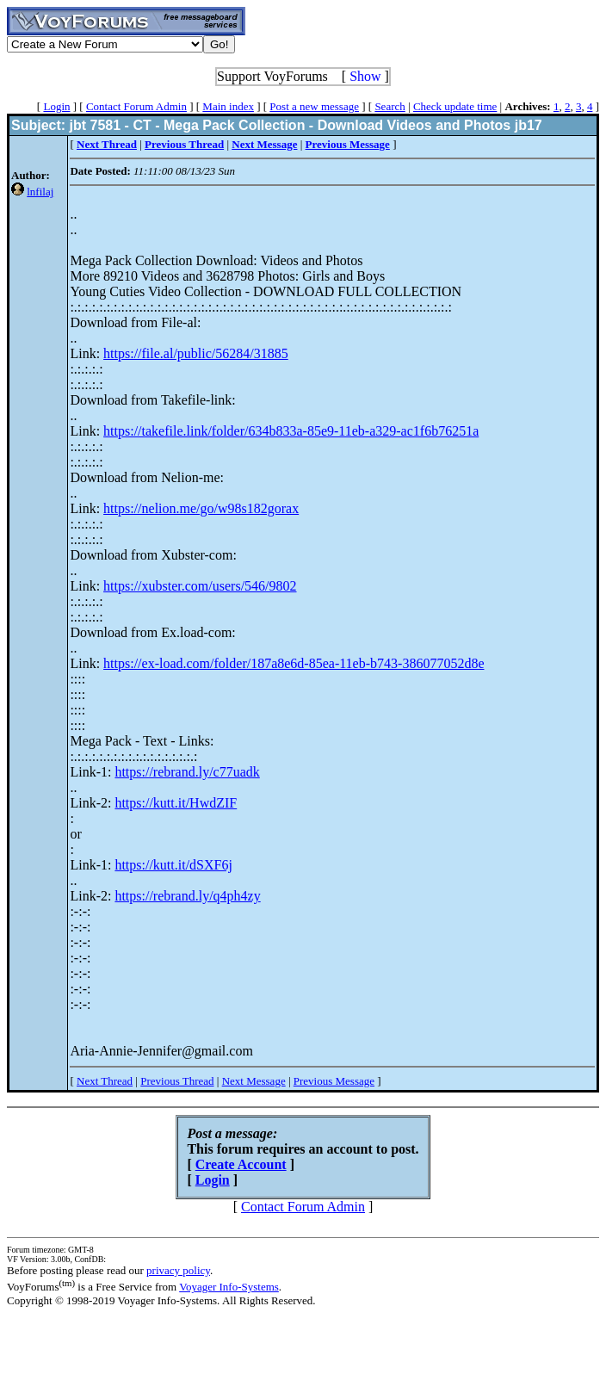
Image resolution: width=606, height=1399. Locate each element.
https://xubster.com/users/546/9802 (199, 586)
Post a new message (314, 106)
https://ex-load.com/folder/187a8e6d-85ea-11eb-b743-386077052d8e (293, 663)
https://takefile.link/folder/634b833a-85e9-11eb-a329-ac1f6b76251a (291, 431)
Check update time (455, 106)
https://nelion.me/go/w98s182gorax (201, 508)
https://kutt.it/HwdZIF (175, 802)
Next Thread (105, 1080)
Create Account (241, 1164)
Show (364, 76)
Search (389, 106)
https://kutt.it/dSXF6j (173, 864)
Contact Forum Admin (136, 106)
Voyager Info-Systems (229, 1286)
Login (56, 106)
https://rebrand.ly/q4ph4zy (187, 895)
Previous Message (334, 1080)
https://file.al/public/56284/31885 (195, 353)
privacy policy (178, 1270)
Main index (228, 106)
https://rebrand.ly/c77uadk (186, 771)
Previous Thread (176, 1080)
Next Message (254, 1080)
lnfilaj (40, 191)
